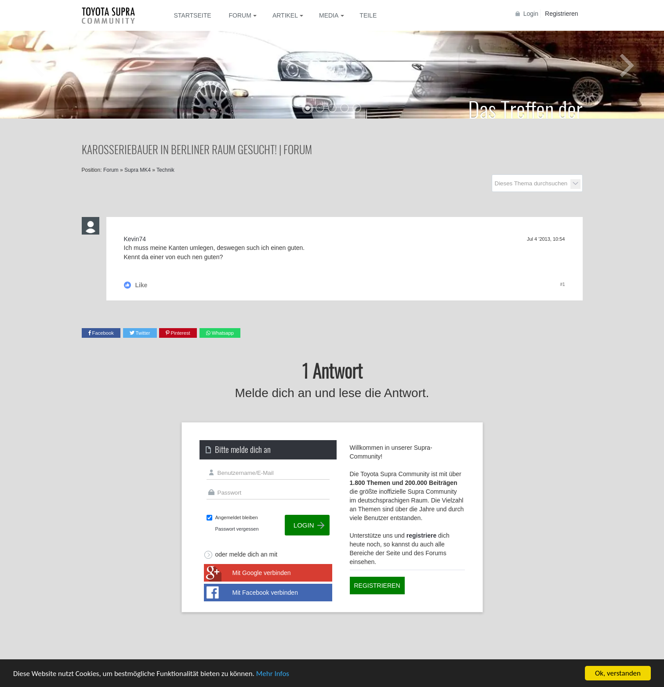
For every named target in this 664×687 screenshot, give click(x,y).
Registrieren (561, 13)
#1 (562, 284)
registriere (421, 535)
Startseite (192, 15)
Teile (368, 15)
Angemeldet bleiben (236, 517)
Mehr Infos (272, 673)
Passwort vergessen (237, 529)
